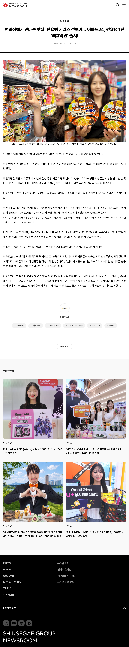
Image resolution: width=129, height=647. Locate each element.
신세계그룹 (54, 325)
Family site (9, 608)
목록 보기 (64, 346)
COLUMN (8, 576)
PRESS (7, 563)
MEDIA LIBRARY (12, 582)
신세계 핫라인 (64, 569)
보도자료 (64, 21)
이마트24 (72, 43)
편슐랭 (112, 325)
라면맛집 (20, 325)
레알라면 (36, 325)
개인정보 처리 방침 (66, 576)
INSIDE (7, 569)
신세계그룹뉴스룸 (75, 325)
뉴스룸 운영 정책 (65, 582)
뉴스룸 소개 (63, 563)
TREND (7, 588)
